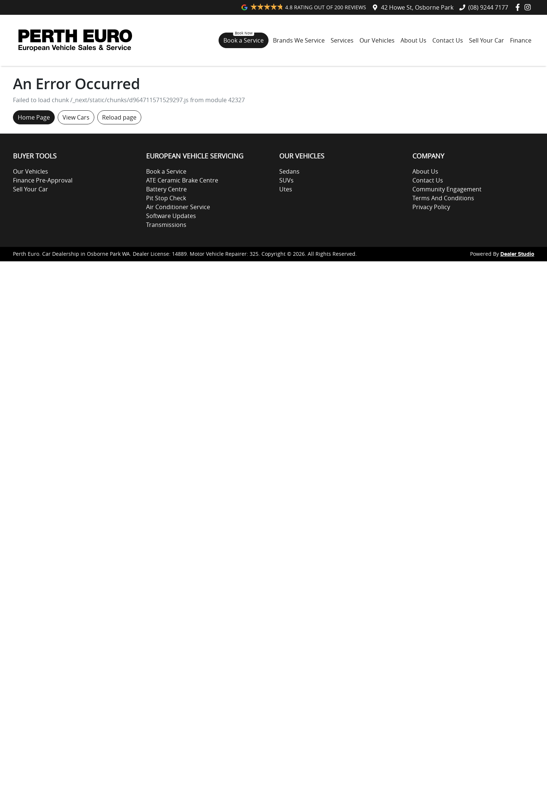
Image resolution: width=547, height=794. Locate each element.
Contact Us (447, 40)
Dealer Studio (517, 254)
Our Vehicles (377, 40)
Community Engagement (447, 189)
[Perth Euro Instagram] (529, 7)
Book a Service (243, 40)
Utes (285, 189)
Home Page (34, 117)
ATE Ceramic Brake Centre (182, 180)
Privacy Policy (431, 207)
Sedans (289, 171)
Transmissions (166, 225)
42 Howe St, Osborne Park (417, 7)
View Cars (76, 117)
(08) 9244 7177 (488, 7)
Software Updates (171, 216)
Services (342, 40)
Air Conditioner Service (178, 207)
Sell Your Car (486, 40)
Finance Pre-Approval (42, 180)
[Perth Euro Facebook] (519, 7)
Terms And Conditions (443, 198)
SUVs (286, 180)
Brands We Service (299, 40)
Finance (520, 40)
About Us (413, 40)
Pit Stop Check (166, 198)
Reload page (119, 117)
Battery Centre (166, 189)
